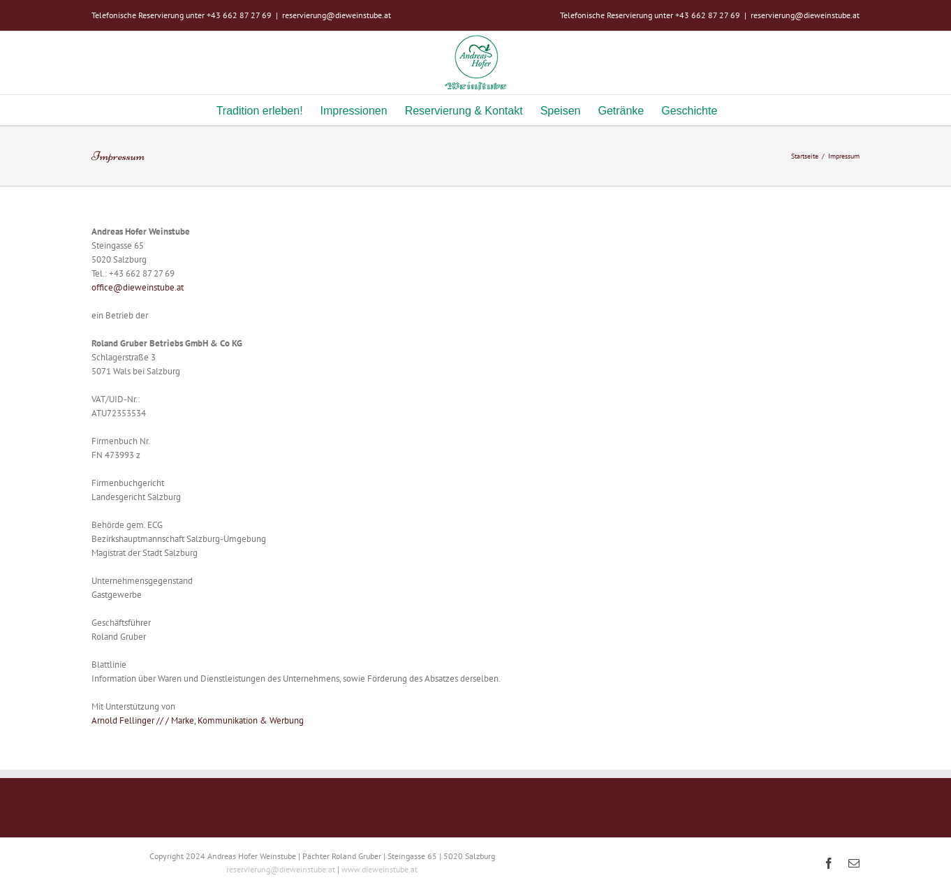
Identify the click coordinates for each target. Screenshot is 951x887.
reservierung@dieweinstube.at (336, 15)
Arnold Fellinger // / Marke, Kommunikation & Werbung (197, 720)
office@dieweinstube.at (137, 287)
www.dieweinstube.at (379, 869)
